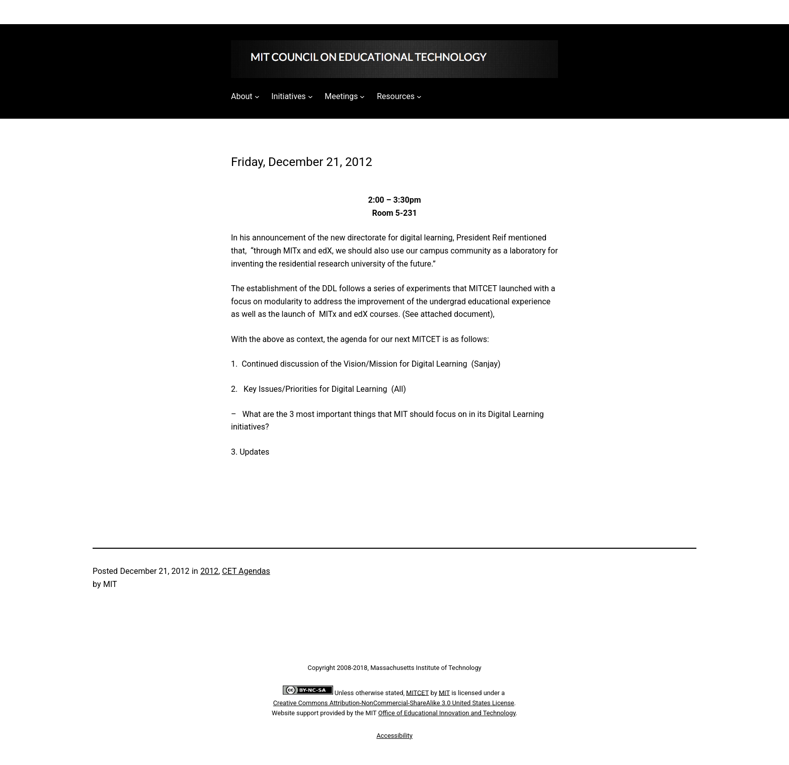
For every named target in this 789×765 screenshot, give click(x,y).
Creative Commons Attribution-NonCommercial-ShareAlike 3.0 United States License (393, 703)
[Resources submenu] (419, 96)
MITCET (417, 692)
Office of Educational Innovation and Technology (447, 713)
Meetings (341, 96)
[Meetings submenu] (362, 96)
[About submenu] (257, 96)
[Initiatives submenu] (310, 96)
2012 (209, 571)
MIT (444, 692)
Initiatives (288, 96)
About (242, 96)
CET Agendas (246, 571)
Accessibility (394, 735)
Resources (396, 96)
